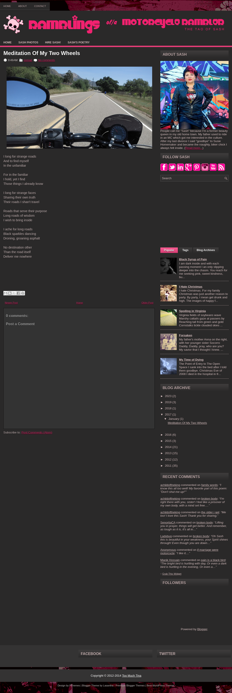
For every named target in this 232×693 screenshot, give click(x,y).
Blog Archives (206, 250)
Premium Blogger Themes (130, 685)
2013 (168, 453)
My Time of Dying (191, 359)
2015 (168, 441)
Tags (185, 250)
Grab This (168, 573)
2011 (168, 465)
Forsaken (185, 335)
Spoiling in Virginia (192, 311)
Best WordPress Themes (160, 685)
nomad (28, 60)
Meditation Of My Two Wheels (41, 53)
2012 (168, 459)
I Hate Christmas (190, 286)
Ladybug (166, 536)
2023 (168, 396)
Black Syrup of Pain (193, 259)
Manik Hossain (170, 560)
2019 (168, 402)
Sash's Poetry (78, 42)
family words (209, 485)
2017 (168, 414)
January (174, 419)
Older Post (147, 302)
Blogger (202, 629)
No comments (46, 60)
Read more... (193, 148)
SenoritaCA (167, 522)
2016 (168, 434)
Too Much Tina (131, 675)
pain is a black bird (213, 560)
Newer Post (11, 302)
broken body (209, 498)
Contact (40, 6)
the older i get (210, 512)
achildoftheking (170, 485)
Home (7, 6)
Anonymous (168, 550)
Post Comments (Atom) (37, 432)
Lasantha (108, 685)
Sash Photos (28, 42)
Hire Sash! (53, 42)
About (22, 6)
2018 (168, 408)
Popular (169, 250)
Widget (178, 573)
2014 (168, 447)
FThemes (74, 685)
